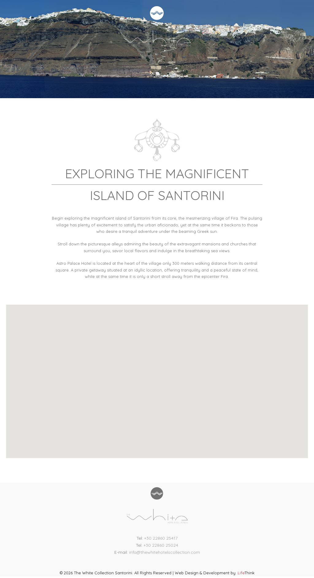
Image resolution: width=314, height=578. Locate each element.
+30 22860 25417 (161, 538)
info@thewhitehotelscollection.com (164, 552)
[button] (157, 374)
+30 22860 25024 (161, 545)
